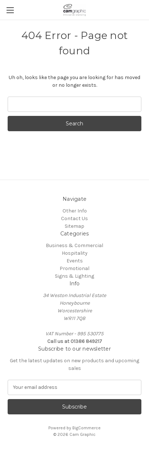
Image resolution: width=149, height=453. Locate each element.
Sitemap (74, 226)
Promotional (74, 268)
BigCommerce (86, 427)
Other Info (75, 211)
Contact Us (74, 218)
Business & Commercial (74, 245)
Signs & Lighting (74, 276)
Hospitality (75, 253)
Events (75, 261)
